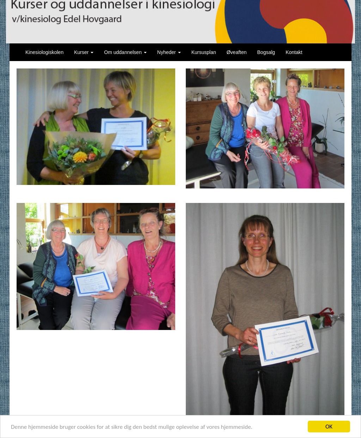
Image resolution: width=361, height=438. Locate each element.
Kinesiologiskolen (44, 52)
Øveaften (237, 52)
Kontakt (294, 52)
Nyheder (169, 52)
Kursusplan (203, 52)
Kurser (83, 52)
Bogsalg (266, 52)
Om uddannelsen (125, 52)
